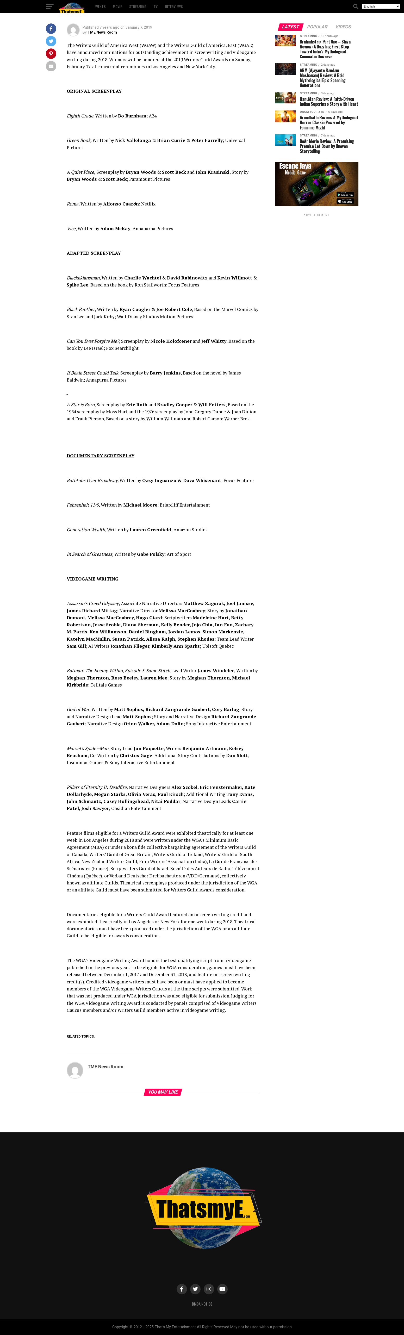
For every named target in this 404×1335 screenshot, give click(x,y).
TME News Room (102, 32)
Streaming (137, 6)
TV (156, 6)
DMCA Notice (202, 1304)
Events (100, 6)
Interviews (174, 6)
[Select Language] (381, 6)
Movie (117, 6)
